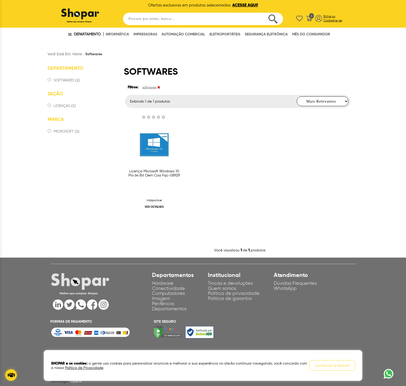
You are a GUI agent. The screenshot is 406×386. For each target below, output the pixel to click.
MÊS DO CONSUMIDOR (311, 34)
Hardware (162, 283)
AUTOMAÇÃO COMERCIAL (183, 34)
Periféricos (163, 303)
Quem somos (222, 288)
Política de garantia (230, 298)
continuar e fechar (332, 365)
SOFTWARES (64, 80)
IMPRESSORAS (145, 34)
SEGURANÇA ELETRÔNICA (266, 34)
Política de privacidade (233, 293)
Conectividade (168, 288)
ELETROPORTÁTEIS (224, 34)
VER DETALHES (154, 207)
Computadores (168, 293)
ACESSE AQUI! (245, 5)
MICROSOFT (63, 131)
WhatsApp (285, 288)
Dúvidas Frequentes (295, 283)
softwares (149, 87)
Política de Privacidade (84, 368)
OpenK (76, 381)
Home (77, 54)
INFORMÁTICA (117, 34)
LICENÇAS (62, 106)
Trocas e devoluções (230, 283)
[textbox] (203, 19)
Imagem (161, 298)
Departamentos (169, 309)
